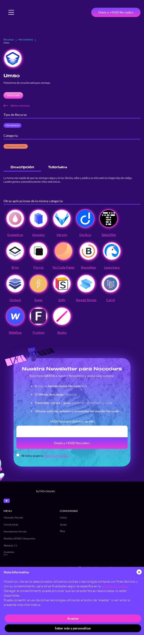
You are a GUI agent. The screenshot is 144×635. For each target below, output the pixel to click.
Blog (62, 531)
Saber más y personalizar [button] (73, 628)
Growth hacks (11, 524)
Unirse (63, 517)
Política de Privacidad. (56, 455)
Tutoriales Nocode (13, 517)
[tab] (22, 167)
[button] (11, 12)
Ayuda (63, 524)
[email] (72, 431)
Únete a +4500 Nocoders (72, 443)
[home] (36, 12)
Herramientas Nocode (15, 531)
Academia (9, 552)
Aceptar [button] (73, 618)
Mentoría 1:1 (10, 545)
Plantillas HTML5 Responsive (19, 538)
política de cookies (114, 586)
